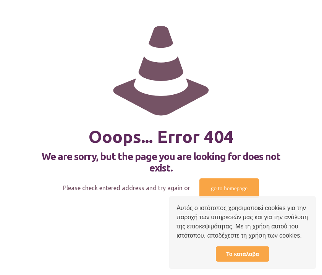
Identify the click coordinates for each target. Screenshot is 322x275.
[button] (304, 236)
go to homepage (229, 188)
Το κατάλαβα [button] (242, 254)
